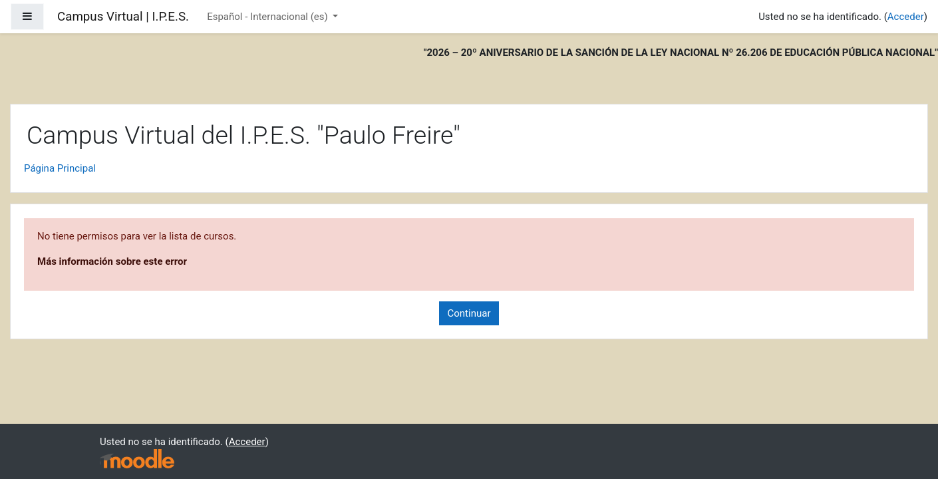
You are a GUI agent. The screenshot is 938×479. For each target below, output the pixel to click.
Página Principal (60, 168)
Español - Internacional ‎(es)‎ (268, 17)
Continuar (469, 313)
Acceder (905, 17)
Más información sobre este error (112, 261)
